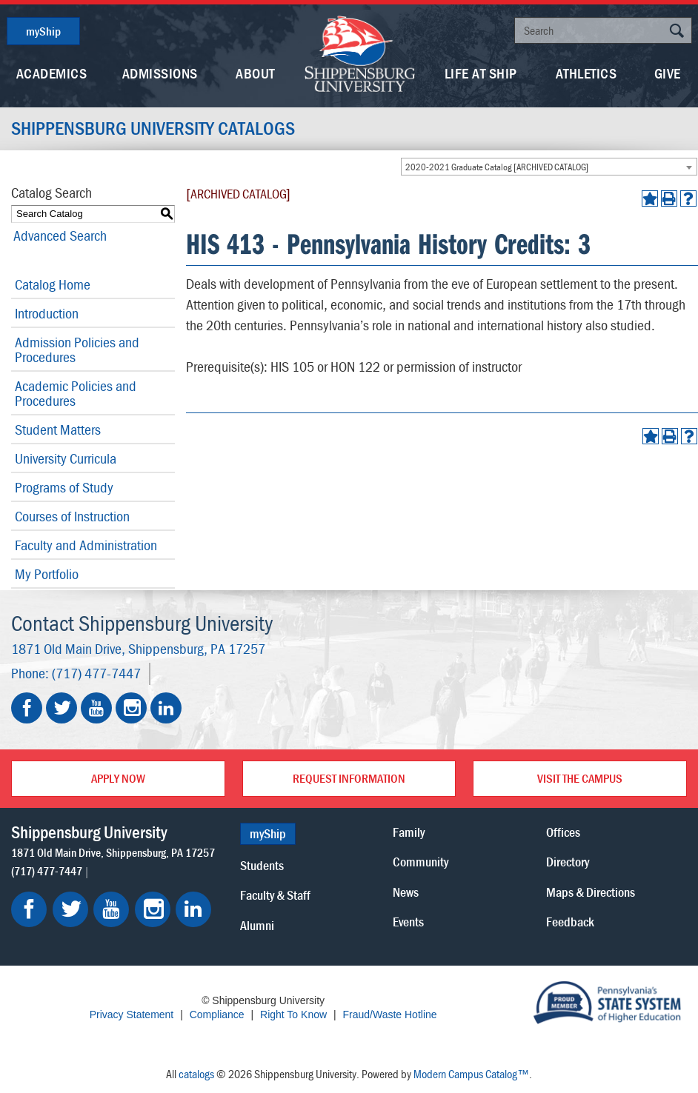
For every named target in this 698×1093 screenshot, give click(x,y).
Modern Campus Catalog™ (471, 1073)
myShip (43, 31)
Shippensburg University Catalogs (156, 129)
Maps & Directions (590, 891)
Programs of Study (64, 487)
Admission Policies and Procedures (77, 349)
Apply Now (118, 778)
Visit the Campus (579, 778)
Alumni (257, 924)
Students (262, 865)
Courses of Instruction (72, 516)
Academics (51, 73)
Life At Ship (481, 73)
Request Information (349, 778)
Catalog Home (52, 284)
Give (667, 73)
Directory (567, 861)
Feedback (570, 920)
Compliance (217, 1014)
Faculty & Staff (275, 894)
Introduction (47, 313)
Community (420, 861)
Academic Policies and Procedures (75, 393)
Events (408, 920)
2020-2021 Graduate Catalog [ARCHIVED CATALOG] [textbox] (496, 167)
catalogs (196, 1073)
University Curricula (65, 458)
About (255, 73)
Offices (563, 831)
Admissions (160, 73)
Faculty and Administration (86, 544)
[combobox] (549, 167)
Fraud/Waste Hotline (389, 1014)
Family (409, 831)
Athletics (586, 73)
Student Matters (58, 429)
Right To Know (293, 1014)
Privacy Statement (132, 1014)
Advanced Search (57, 235)
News (406, 891)
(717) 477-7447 (96, 673)
